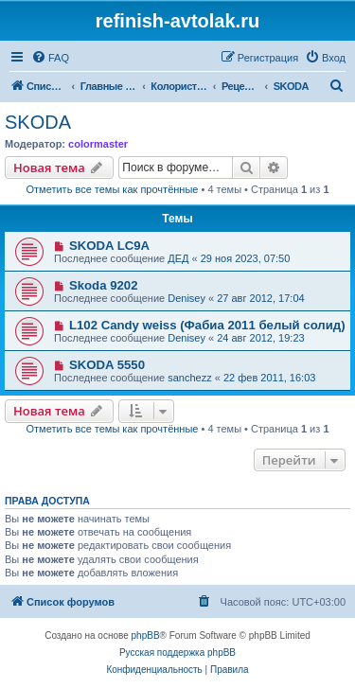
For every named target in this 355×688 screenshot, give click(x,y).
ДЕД (178, 258)
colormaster (98, 144)
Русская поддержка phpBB (177, 652)
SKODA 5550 (107, 365)
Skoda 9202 (103, 285)
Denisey (186, 298)
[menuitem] (50, 57)
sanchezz (189, 377)
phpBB (146, 635)
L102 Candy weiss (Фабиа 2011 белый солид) (207, 325)
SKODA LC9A (109, 245)
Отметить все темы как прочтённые (113, 189)
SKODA (38, 122)
